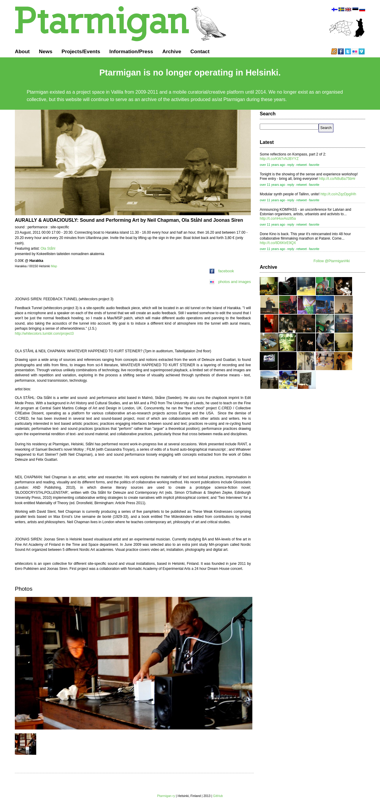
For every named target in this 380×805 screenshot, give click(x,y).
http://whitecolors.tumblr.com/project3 (44, 333)
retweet (301, 164)
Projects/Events (80, 51)
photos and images (230, 281)
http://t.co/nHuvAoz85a (278, 218)
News (45, 51)
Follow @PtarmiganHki (332, 261)
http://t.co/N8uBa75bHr (337, 179)
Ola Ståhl (48, 248)
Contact (200, 51)
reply (290, 164)
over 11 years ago (272, 164)
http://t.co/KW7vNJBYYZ (279, 159)
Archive (171, 51)
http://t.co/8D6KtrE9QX (278, 243)
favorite (314, 164)
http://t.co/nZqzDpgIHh (338, 194)
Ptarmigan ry (166, 796)
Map (54, 266)
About (22, 51)
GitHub (218, 796)
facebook (222, 271)
